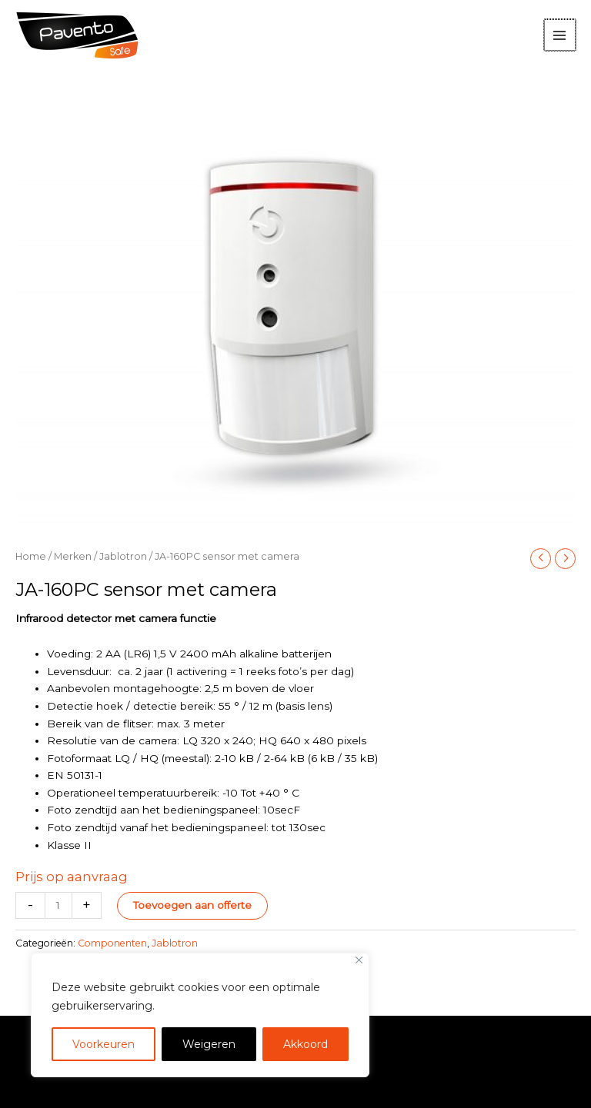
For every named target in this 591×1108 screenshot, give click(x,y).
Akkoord (305, 1044)
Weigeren (208, 1044)
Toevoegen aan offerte (192, 905)
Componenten (112, 943)
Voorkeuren (103, 1044)
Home (30, 556)
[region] (200, 1015)
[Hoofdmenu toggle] (561, 35)
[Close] (359, 960)
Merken (73, 556)
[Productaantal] (58, 905)
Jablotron (123, 556)
